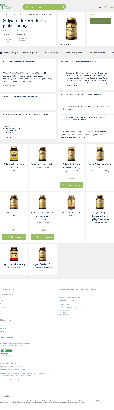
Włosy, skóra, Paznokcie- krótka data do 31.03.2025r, (42, 216)
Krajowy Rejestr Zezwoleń (8, 363)
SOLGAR (22, 14)
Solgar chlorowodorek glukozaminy (42, 14)
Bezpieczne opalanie (75, 53)
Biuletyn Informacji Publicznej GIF (10, 379)
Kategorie (3, 328)
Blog (1, 325)
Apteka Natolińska (9, 14)
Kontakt (2, 307)
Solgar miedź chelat (71, 212)
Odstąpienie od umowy (7, 304)
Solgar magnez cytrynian (42, 164)
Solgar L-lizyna (14, 212)
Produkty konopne (53, 53)
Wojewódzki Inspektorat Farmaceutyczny (13, 370)
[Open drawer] (111, 7)
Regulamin (3, 298)
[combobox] (48, 7)
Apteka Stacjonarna (32, 53)
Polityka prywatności (6, 295)
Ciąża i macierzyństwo (98, 53)
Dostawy (3, 301)
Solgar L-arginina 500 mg (13, 264)
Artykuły (2, 331)
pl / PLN (103, 7)
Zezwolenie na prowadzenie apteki (11, 366)
